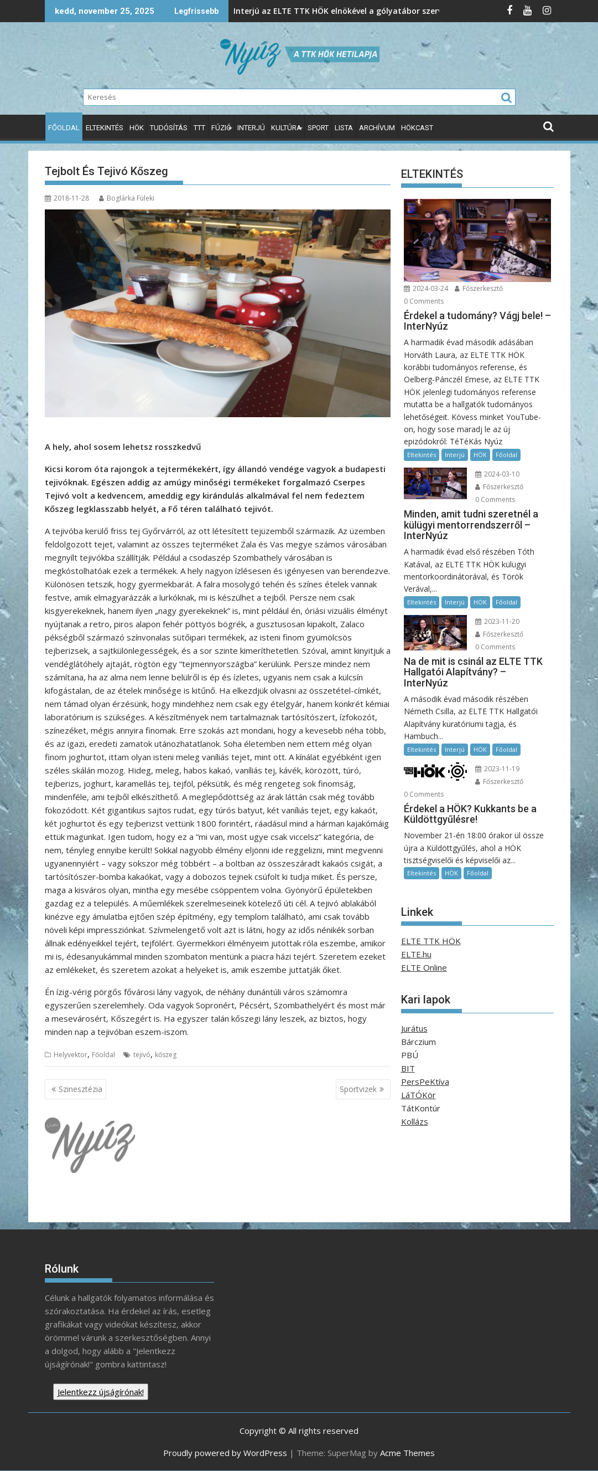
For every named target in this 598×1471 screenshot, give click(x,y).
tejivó (141, 1054)
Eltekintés (104, 128)
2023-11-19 (497, 768)
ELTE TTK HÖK (431, 940)
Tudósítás (169, 128)
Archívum (377, 128)
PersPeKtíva (425, 1081)
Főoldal (64, 128)
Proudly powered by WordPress (225, 1452)
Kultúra (286, 128)
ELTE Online (424, 967)
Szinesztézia (80, 1089)
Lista (344, 128)
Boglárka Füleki (126, 198)
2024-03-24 (426, 288)
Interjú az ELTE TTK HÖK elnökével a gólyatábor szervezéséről (264, 11)
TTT (199, 128)
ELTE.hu (416, 954)
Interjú (251, 128)
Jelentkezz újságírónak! (101, 1391)
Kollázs (414, 1121)
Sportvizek (358, 1089)
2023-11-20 (497, 621)
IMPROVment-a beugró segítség (424, 11)
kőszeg (165, 1054)
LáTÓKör (418, 1094)
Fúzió (221, 128)
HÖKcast (417, 128)
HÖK (136, 128)
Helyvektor (70, 1054)
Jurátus (414, 1028)
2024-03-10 (497, 474)
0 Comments (424, 301)
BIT (408, 1068)
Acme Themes (407, 1452)
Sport (318, 128)
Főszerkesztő (479, 288)
